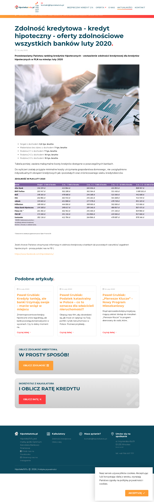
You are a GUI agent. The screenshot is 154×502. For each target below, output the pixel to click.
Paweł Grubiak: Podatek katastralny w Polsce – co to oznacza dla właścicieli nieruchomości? (76, 304)
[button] (136, 493)
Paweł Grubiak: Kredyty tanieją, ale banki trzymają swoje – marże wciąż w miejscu (34, 302)
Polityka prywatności (47, 470)
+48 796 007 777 (37, 9)
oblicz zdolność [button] (36, 366)
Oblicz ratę (57, 442)
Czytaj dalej (24, 333)
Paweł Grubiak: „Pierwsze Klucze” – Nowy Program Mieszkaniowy (118, 300)
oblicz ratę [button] (32, 400)
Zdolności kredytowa (61, 439)
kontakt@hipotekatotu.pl (52, 5)
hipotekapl (23, 7)
